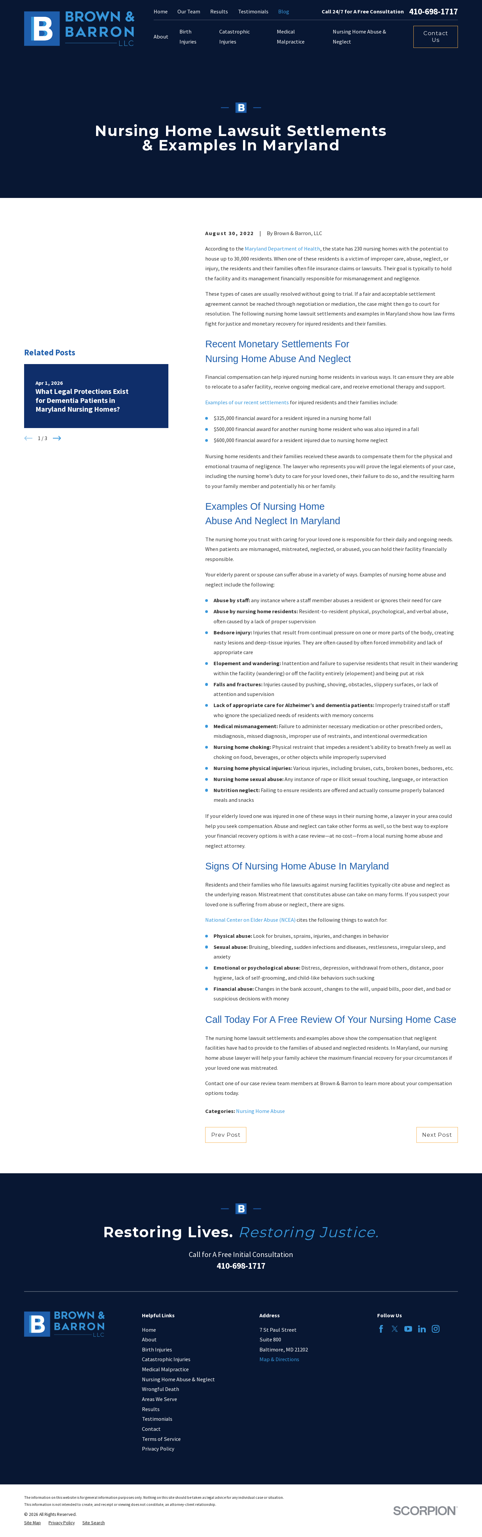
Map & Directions (279, 1359)
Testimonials (253, 11)
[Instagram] (435, 1329)
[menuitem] (32, 1523)
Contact (151, 1428)
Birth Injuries (157, 1349)
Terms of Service (161, 1439)
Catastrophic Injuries (166, 1359)
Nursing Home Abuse (260, 1111)
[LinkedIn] (422, 1329)
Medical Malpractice (165, 1369)
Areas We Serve (159, 1399)
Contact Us (435, 36)
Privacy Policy (158, 1448)
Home (161, 11)
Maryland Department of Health (282, 248)
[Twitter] (395, 1329)
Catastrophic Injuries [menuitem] (234, 36)
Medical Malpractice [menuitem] (291, 36)
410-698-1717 (433, 11)
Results (219, 11)
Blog (283, 11)
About (149, 1339)
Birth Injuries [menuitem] (187, 36)
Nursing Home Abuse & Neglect (178, 1379)
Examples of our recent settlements (247, 402)
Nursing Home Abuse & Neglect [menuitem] (359, 36)
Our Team (188, 11)
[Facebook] (381, 1329)
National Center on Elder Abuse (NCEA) (250, 919)
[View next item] (57, 352)
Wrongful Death (160, 1389)
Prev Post (226, 1134)
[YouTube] (408, 1329)
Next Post (437, 1134)
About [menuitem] (161, 36)
